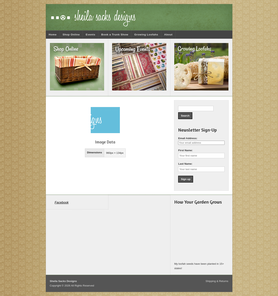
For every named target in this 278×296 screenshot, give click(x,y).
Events (90, 34)
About (168, 34)
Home (53, 34)
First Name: (185, 150)
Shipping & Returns (217, 281)
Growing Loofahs (146, 34)
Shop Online (71, 34)
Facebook (62, 202)
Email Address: (187, 138)
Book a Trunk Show (114, 34)
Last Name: (185, 163)
